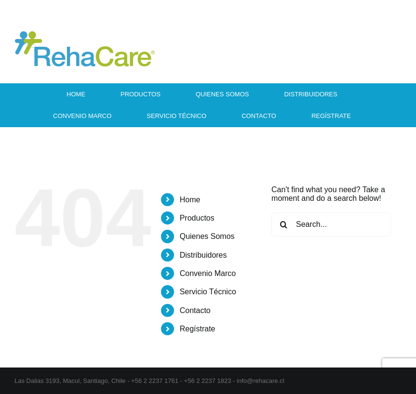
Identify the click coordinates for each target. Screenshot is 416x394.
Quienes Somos (207, 236)
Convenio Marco (208, 273)
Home (190, 200)
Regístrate (197, 329)
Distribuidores (203, 255)
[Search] (283, 224)
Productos (197, 218)
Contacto (195, 310)
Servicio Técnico (208, 292)
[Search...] (331, 224)
